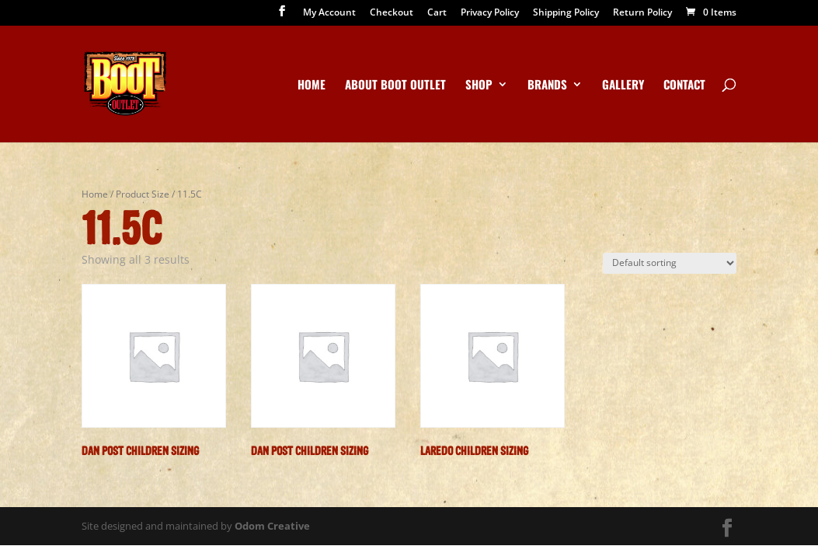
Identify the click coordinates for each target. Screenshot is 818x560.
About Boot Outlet (395, 86)
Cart (437, 13)
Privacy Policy (490, 13)
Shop (479, 86)
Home (311, 86)
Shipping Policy (566, 13)
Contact (684, 86)
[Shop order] (669, 263)
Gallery (623, 86)
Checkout (391, 13)
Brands (547, 86)
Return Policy (642, 13)
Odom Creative (272, 526)
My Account (329, 13)
